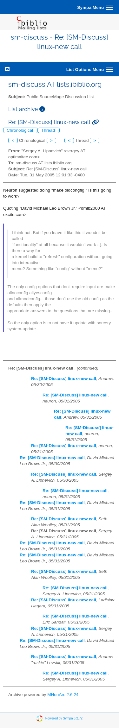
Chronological (20, 130)
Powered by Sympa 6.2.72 (64, 718)
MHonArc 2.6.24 (62, 694)
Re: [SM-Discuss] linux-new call (63, 378)
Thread (48, 130)
